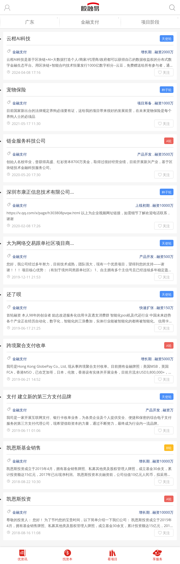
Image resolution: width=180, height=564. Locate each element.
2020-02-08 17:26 (26, 225)
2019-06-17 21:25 (26, 328)
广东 (40, 22)
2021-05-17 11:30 (26, 123)
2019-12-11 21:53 (26, 277)
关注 (166, 72)
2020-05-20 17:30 (26, 174)
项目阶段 (159, 22)
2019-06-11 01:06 (26, 430)
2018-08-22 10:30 (26, 481)
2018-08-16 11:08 (26, 532)
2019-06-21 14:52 (26, 379)
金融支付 (99, 22)
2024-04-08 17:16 (26, 72)
